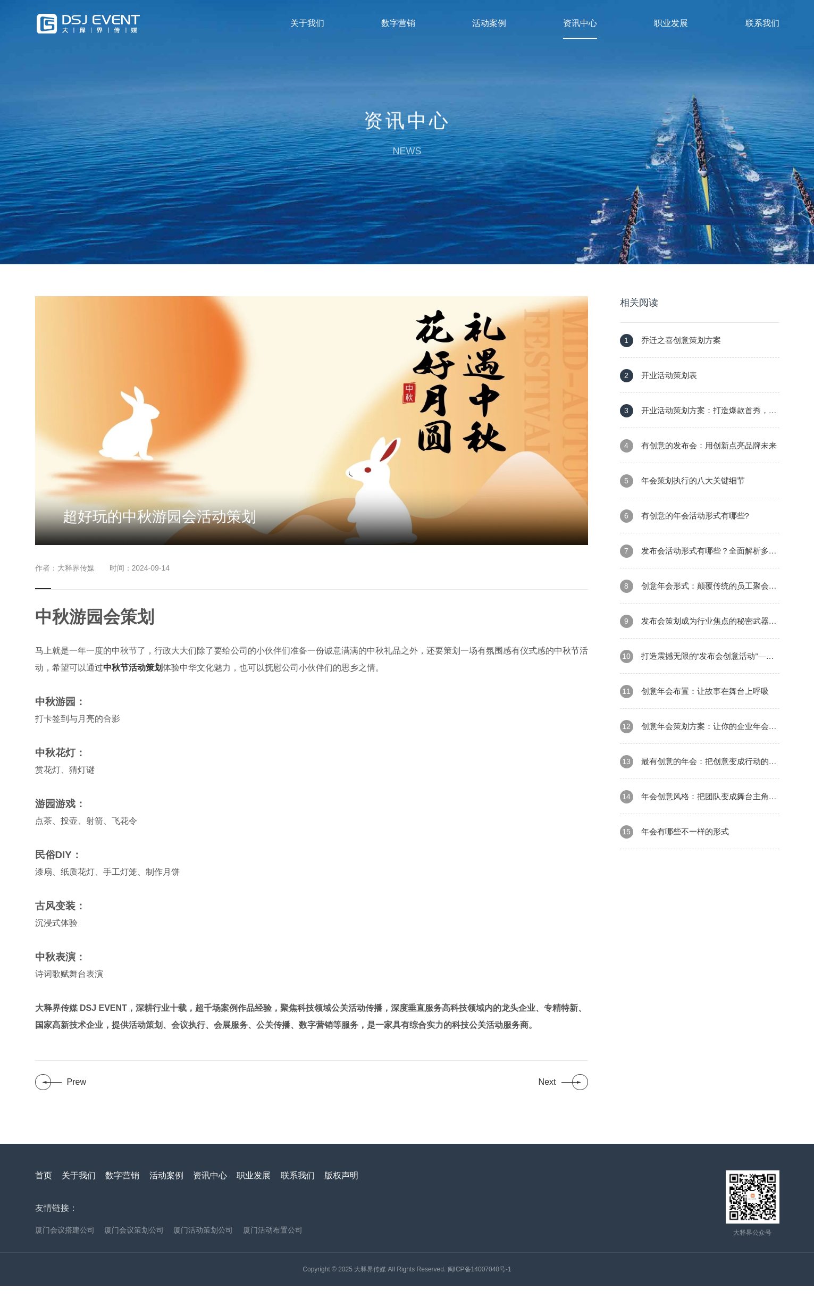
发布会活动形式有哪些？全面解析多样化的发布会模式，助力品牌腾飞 (698, 569)
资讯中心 (580, 23)
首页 (43, 1187)
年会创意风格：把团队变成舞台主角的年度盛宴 (698, 814)
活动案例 (489, 23)
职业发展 (671, 23)
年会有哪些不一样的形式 (674, 844)
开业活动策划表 (658, 388)
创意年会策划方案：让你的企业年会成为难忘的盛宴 (698, 744)
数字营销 (398, 23)
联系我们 (762, 23)
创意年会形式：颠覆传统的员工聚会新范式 (698, 604)
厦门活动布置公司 (273, 1242)
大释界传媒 (370, 1281)
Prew (76, 1094)
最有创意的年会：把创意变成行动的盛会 (698, 779)
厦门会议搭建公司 (65, 1242)
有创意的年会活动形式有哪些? (684, 528)
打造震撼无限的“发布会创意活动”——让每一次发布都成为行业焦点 (697, 674)
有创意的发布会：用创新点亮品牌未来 (698, 458)
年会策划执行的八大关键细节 (682, 493)
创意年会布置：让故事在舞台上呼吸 (694, 703)
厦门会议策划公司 (134, 1242)
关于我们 (307, 23)
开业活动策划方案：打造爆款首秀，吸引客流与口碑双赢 (698, 428)
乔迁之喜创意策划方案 (670, 352)
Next (547, 1094)
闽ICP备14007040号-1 (479, 1281)
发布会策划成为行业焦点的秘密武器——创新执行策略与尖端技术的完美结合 (694, 639)
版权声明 (341, 1187)
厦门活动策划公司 (203, 1242)
